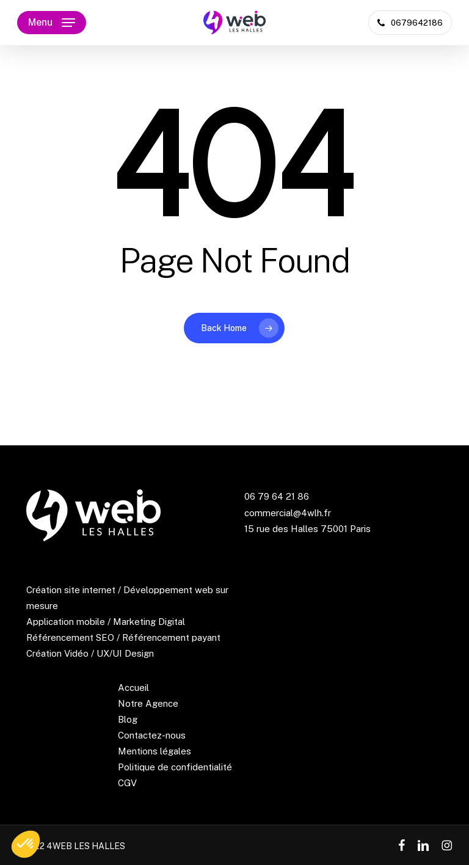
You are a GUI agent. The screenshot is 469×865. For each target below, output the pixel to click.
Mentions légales (154, 751)
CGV (127, 783)
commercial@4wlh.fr (287, 513)
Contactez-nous (152, 735)
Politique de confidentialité (175, 767)
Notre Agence (148, 703)
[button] (51, 22)
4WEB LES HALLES (85, 846)
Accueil (133, 687)
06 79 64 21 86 (276, 496)
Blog (127, 719)
